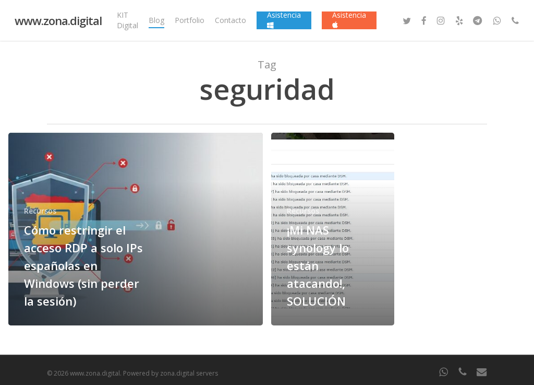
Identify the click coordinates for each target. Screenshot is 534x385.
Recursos (40, 211)
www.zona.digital (58, 20)
